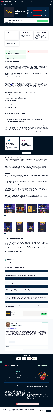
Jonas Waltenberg (14, 323)
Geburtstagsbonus (18, 373)
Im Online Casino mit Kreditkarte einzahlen (10, 144)
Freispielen (13, 84)
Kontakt (26, 375)
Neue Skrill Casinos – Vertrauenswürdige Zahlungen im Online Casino (26, 144)
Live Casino (9, 175)
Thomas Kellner (15, 349)
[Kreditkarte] (12, 140)
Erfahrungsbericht (6, 4)
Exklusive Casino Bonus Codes (10, 375)
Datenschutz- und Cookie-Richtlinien (31, 378)
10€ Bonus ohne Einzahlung (10, 380)
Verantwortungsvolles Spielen (30, 374)
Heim (1, 4)
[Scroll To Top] (1, 362)
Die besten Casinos (8, 372)
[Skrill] (26, 140)
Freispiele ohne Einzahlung (9, 374)
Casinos (10, 1)
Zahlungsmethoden (24, 1)
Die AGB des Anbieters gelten (9, 22)
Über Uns (38, 1)
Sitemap (26, 380)
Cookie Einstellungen (41, 410)
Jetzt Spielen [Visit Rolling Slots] (42, 20)
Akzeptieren (49, 410)
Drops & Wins (17, 379)
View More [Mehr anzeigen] (26, 152)
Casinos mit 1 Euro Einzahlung (10, 378)
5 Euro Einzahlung (18, 375)
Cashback (25, 109)
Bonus (16, 1)
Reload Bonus (17, 377)
